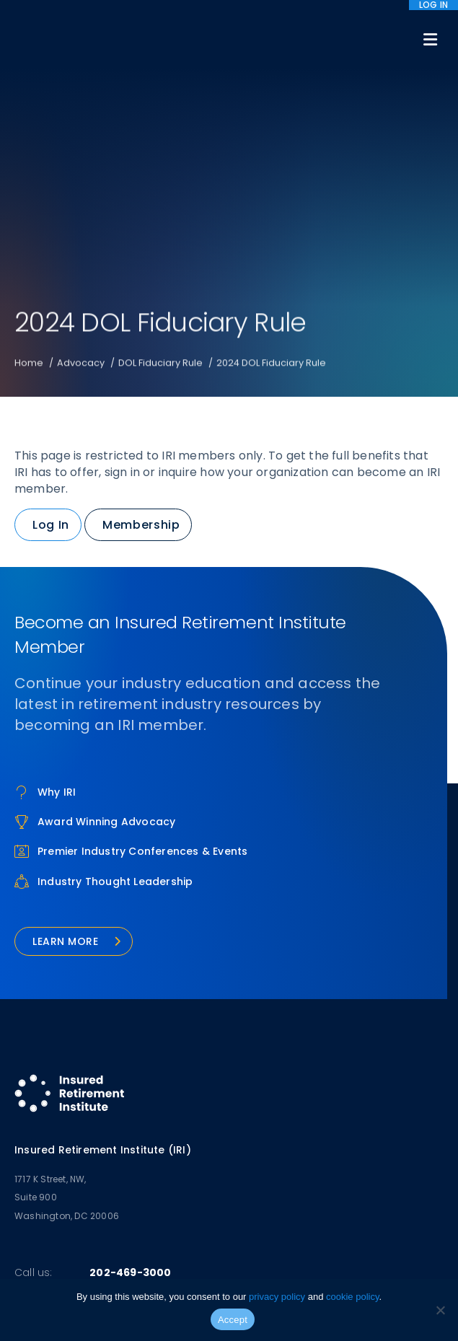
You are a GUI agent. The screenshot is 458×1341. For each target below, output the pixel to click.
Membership (141, 524)
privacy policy (277, 1296)
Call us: (33, 1272)
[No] (440, 1310)
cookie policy (352, 1296)
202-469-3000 (130, 1272)
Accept (232, 1319)
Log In (50, 524)
